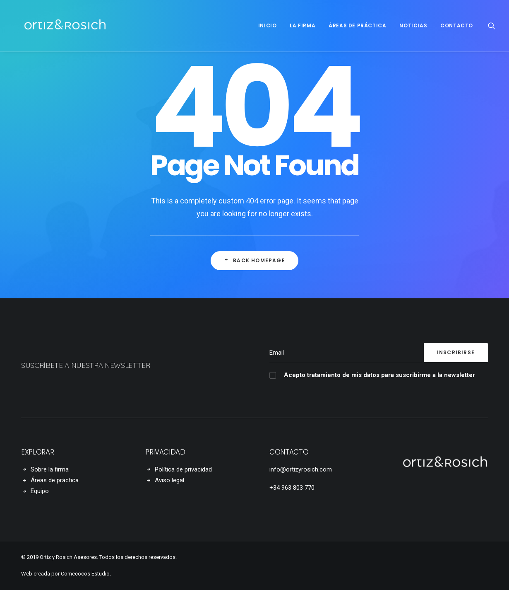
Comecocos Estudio (85, 574)
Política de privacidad (183, 469)
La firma (302, 25)
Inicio (267, 25)
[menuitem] (267, 25)
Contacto (456, 25)
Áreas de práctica (357, 25)
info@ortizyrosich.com (300, 469)
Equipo (40, 491)
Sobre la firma (50, 469)
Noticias (413, 25)
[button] (491, 25)
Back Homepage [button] (254, 260)
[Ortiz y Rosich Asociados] (55, 25)
